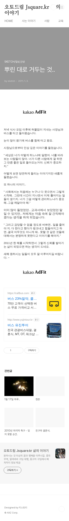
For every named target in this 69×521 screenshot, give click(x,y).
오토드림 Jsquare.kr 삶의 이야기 (32, 7)
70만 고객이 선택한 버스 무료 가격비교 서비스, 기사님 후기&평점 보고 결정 (23, 306)
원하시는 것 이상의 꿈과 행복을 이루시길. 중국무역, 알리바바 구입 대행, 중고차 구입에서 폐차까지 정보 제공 (27, 459)
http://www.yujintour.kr (20, 319)
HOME (8, 21)
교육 (60, 21)
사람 (46, 21)
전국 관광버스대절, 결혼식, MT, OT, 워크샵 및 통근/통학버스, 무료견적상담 (23, 332)
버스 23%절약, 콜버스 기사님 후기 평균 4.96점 (22, 299)
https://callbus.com (18, 293)
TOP (62, 509)
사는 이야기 (29, 21)
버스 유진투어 (18, 325)
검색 (53, 7)
